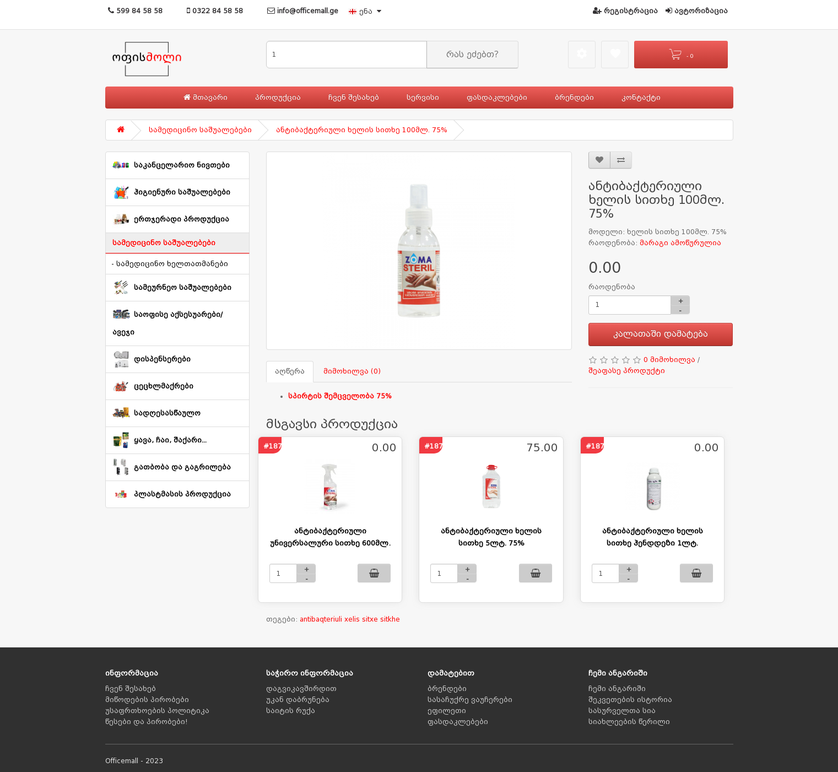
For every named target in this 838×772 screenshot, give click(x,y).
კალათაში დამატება (660, 334)
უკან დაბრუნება (297, 700)
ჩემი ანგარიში (617, 689)
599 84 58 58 (135, 11)
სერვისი (423, 97)
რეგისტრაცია (625, 11)
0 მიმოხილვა (669, 360)
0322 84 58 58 (215, 11)
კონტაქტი (641, 97)
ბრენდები (574, 97)
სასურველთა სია (622, 711)
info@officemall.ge (302, 11)
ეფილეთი (447, 711)
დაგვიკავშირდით (301, 689)
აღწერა (290, 371)
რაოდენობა (611, 287)
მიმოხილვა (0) (352, 371)
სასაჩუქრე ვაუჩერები (470, 700)
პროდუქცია (278, 97)
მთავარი (205, 97)
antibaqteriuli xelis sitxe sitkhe (350, 619)
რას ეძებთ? (472, 55)
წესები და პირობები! (146, 722)
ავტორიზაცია (697, 11)
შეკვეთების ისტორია (630, 700)
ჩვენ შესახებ (353, 97)
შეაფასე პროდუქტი (626, 371)
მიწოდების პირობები (147, 700)
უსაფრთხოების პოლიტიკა (157, 711)
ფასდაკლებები (497, 97)
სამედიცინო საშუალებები (200, 130)
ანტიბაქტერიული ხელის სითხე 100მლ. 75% (361, 130)
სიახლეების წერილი (629, 722)
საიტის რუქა (290, 711)
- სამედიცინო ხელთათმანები (169, 264)
